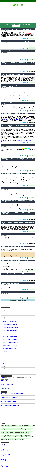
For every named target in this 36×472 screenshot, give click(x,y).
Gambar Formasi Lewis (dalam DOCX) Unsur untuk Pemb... (10, 327)
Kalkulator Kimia (13, 24)
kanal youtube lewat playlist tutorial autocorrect (21, 119)
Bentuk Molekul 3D (15, 425)
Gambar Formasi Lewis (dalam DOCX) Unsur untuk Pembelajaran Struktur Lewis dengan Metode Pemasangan (18, 85)
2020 (2, 317)
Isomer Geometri (7, 429)
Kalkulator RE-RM (24, 429)
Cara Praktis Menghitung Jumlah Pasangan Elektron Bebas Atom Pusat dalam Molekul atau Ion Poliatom (18, 126)
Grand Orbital (2, 449)
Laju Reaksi (2, 432)
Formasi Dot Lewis (21, 426)
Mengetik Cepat (12, 432)
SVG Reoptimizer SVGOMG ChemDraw (6, 466)
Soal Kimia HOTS (23, 436)
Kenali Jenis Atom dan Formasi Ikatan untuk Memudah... (10, 339)
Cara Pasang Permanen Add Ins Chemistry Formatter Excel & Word (15, 113)
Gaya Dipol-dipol (32, 426)
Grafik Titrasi (16, 428)
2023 (2, 313)
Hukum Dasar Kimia (30, 428)
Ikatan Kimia (2, 429)
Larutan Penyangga (7, 432)
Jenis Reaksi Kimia (12, 429)
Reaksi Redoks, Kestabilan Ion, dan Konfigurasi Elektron (13, 234)
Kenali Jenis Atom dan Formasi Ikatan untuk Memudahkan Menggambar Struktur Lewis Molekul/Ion (18, 201)
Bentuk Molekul (11, 425)
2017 (2, 369)
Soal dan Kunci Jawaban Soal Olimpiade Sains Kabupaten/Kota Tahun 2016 (11, 394)
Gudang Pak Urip (3, 445)
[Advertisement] (18, 16)
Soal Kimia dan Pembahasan (30, 436)
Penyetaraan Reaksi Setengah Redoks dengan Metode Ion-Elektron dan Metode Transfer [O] (18, 63)
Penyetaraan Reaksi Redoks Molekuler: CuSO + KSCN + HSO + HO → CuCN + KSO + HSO (18, 159)
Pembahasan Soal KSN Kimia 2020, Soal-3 (10, 283)
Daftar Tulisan (8, 24)
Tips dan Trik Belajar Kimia (4, 380)
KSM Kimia (17, 429)
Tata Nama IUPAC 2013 (4, 439)
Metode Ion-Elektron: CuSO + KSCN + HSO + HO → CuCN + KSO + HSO (17, 145)
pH (23, 439)
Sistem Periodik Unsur (14, 436)
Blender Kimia (26, 425)
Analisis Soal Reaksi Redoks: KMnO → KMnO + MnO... (10, 345)
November (4, 353)
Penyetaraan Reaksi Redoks (5, 435)
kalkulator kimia (21, 439)
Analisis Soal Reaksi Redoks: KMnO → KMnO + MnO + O (14, 246)
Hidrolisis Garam (25, 428)
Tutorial (13, 439)
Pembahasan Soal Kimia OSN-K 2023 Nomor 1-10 (7, 400)
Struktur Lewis (27, 438)
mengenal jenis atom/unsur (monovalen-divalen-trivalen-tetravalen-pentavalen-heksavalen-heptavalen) (17, 96)
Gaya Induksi (7, 428)
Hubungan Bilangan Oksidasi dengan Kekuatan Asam (12, 103)
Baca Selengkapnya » (32, 38)
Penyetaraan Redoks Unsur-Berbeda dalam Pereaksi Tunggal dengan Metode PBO (18, 41)
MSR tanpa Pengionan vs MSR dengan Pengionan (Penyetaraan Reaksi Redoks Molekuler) (18, 223)
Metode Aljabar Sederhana (26, 432)
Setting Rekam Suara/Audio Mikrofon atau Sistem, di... (10, 336)
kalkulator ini (20, 54)
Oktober (4, 354)
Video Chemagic (3, 455)
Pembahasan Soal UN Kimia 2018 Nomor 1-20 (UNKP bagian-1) (9, 396)
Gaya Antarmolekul (26, 426)
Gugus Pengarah (20, 428)
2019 (2, 366)
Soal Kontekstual (3, 438)
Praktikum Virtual (17, 435)
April (3, 360)
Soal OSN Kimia (8, 438)
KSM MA (20, 429)
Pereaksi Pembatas (11, 435)
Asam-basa (2, 425)
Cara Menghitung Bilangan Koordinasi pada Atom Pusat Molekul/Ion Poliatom (17, 50)
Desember (4, 318)
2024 (2, 311)
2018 (2, 368)
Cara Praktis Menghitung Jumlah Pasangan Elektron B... (10, 331)
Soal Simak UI (13, 438)
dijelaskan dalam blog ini (7, 119)
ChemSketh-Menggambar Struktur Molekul (6, 381)
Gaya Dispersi (3, 428)
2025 (2, 310)
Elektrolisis (12, 426)
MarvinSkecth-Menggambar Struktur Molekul (7, 384)
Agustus (4, 357)
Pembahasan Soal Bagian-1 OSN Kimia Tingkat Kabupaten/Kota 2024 (10, 405)
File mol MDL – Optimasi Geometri (5, 454)
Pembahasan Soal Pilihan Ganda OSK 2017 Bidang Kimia (8, 401)
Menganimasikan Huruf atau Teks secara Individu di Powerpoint (15, 188)
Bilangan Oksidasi (21, 425)
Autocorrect (6, 425)
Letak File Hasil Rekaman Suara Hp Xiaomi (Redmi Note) (13, 74)
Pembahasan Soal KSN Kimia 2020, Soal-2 (10, 292)
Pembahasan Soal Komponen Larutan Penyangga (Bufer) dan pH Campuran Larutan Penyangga (17, 213)
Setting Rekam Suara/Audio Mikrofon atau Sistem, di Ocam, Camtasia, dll (17, 173)
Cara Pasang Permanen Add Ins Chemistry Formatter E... (10, 330)
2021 (2, 316)
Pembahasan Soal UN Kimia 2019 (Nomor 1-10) (7, 402)
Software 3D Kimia (17, 438)
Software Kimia (23, 438)
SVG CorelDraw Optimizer (4, 465)
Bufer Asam (29, 425)
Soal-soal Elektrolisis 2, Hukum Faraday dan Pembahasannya (9, 397)
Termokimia (9, 439)
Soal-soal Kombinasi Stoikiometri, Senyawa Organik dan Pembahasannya (17, 273)
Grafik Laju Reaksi (11, 428)
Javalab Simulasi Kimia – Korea (5, 461)
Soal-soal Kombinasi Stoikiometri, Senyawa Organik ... (10, 348)
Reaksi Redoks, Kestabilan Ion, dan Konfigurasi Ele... (9, 343)
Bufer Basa (33, 425)
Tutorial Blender (16, 439)
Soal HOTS (19, 436)
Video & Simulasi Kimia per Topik (5, 448)
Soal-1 (9, 288)
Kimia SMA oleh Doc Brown (4, 459)
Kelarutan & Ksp (29, 429)
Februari (4, 363)
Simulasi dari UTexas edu (4, 450)
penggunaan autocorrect (28, 118)
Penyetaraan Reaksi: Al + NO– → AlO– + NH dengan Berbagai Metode (16, 29)
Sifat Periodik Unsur (3, 436)
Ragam (21, 435)
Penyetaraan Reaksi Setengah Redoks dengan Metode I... (10, 324)
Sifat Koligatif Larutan (28, 435)
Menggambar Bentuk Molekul (19, 432)
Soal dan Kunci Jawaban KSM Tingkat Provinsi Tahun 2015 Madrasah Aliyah (11, 404)
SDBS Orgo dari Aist (3, 456)
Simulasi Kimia (19, 24)
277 (23, 300)
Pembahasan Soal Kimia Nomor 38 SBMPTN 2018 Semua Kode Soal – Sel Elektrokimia (12, 393)
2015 (2, 372)
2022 (2, 314)
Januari (4, 364)
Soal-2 (12, 288)
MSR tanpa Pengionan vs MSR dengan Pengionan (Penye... (10, 342)
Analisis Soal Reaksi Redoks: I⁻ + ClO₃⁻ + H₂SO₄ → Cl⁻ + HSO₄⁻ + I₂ (15, 260)
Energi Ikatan (16, 426)
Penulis (29, 24)
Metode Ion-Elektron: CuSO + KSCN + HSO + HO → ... (10, 333)
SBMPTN (23, 435)
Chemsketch (9, 426)
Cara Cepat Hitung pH (4, 426)
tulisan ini (15, 54)
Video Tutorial (24, 24)
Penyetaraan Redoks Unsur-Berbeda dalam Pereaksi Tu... (10, 321)
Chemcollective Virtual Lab (4, 460)
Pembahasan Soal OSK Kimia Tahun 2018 (6, 398)
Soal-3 (16, 288)
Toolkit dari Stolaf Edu (4, 451)
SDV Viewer (2, 464)
